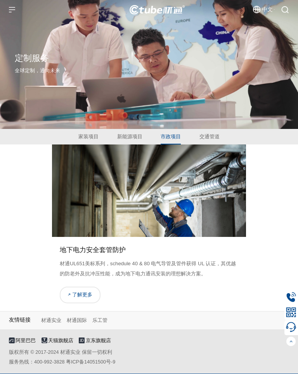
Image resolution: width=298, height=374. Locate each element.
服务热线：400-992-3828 (36, 362)
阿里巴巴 (22, 340)
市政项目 (171, 136)
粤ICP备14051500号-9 (90, 362)
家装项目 (88, 136)
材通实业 (51, 320)
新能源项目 (129, 136)
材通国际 (77, 320)
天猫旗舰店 (57, 340)
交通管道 (209, 136)
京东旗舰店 (95, 340)
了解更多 (80, 294)
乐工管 (99, 320)
